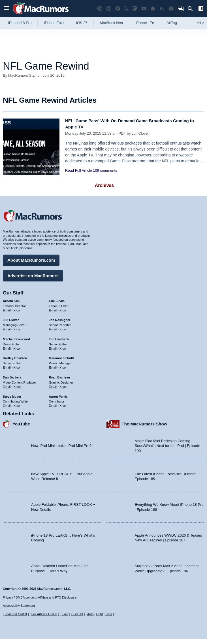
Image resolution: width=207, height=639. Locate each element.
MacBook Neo (111, 23)
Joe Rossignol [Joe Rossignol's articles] (59, 318)
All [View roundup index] (200, 23)
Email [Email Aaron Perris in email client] (53, 403)
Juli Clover (140, 133)
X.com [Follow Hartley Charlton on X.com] (18, 365)
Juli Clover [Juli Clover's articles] (11, 318)
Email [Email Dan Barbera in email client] (7, 384)
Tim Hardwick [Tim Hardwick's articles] (59, 337)
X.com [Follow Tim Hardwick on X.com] (63, 346)
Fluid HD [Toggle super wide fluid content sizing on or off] (77, 614)
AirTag (172, 23)
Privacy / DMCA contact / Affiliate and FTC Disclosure (39, 597)
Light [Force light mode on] (99, 614)
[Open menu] (6, 8)
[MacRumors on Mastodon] (135, 9)
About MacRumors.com (31, 258)
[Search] (192, 9)
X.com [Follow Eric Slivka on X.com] (63, 308)
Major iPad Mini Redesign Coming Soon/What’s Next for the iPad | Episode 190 (167, 444)
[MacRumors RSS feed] (162, 9)
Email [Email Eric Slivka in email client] (53, 308)
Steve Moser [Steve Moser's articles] (12, 394)
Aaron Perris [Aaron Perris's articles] (58, 394)
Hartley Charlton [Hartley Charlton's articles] (15, 356)
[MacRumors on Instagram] (109, 9)
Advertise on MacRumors (33, 273)
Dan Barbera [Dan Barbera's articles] (12, 375)
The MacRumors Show (144, 421)
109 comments (105, 170)
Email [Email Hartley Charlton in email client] (7, 365)
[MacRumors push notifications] (153, 9)
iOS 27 (82, 23)
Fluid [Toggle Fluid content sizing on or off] (64, 614)
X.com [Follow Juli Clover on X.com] (18, 327)
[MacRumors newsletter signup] (171, 9)
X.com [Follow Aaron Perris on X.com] (63, 403)
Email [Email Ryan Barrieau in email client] (53, 384)
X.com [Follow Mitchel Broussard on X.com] (18, 346)
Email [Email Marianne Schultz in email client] (53, 365)
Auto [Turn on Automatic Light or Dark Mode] (90, 614)
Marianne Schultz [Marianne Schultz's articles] (61, 356)
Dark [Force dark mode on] (108, 614)
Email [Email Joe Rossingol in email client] (53, 327)
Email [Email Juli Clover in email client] (7, 327)
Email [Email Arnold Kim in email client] (7, 308)
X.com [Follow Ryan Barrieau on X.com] (63, 384)
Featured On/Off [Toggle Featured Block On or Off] (16, 614)
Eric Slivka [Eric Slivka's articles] (57, 299)
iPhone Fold (53, 23)
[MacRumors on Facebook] (118, 9)
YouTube (21, 421)
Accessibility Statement (19, 605)
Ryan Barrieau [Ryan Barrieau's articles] (59, 375)
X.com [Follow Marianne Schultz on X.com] (63, 365)
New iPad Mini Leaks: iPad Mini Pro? (61, 444)
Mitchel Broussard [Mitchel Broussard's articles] (16, 337)
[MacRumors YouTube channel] (144, 9)
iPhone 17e (144, 23)
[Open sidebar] (200, 9)
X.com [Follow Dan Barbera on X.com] (18, 384)
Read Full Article (78, 170)
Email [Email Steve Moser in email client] (7, 403)
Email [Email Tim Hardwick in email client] (53, 346)
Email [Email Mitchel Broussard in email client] (7, 346)
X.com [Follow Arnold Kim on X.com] (18, 308)
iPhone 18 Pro (19, 23)
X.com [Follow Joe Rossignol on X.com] (63, 327)
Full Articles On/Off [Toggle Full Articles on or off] (44, 614)
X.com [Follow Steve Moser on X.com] (18, 403)
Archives (104, 185)
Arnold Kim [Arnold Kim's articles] (11, 299)
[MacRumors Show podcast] (100, 9)
